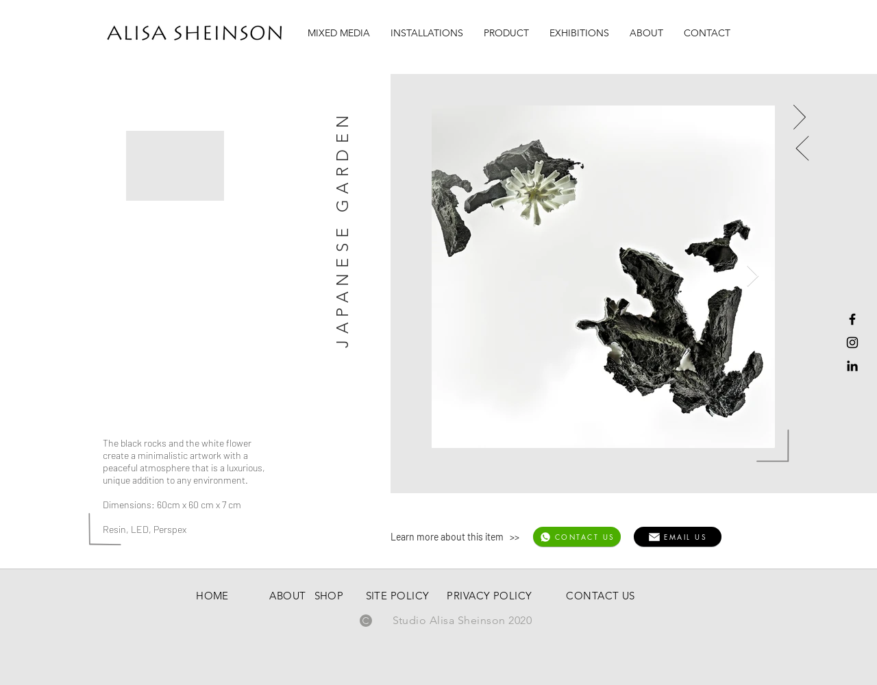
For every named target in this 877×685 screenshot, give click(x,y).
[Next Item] (752, 276)
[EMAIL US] (677, 537)
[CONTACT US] (577, 537)
